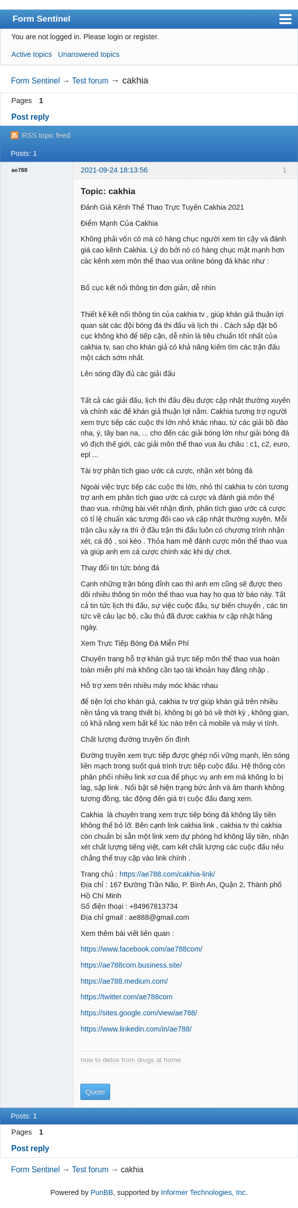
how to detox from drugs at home (130, 1060)
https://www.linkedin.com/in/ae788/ (135, 1029)
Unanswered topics (88, 54)
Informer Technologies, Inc (203, 1192)
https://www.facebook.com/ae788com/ (141, 949)
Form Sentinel (41, 19)
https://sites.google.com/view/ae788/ (138, 1013)
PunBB (101, 1192)
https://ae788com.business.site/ (131, 965)
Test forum (90, 80)
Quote (95, 1092)
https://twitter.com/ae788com (126, 997)
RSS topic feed (46, 135)
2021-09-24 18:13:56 (114, 170)
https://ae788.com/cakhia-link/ (167, 874)
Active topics (32, 54)
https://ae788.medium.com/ (124, 981)
